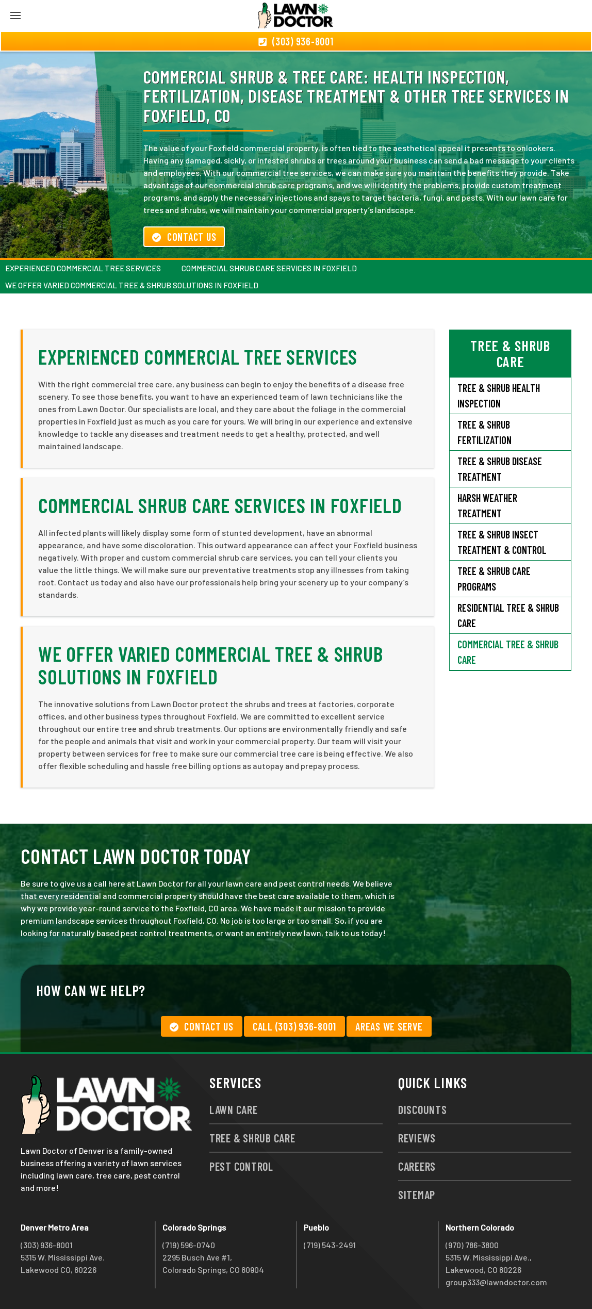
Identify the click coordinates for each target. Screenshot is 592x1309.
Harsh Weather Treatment (487, 505)
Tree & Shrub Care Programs (494, 579)
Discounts (422, 1109)
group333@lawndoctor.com (496, 1282)
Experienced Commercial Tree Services (83, 268)
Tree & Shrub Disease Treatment (499, 469)
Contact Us (184, 237)
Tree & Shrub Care (252, 1137)
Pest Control (241, 1166)
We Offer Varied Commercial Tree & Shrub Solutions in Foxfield (131, 285)
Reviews (417, 1137)
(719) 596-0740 (188, 1245)
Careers (417, 1166)
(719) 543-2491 (330, 1245)
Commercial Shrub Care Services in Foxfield (269, 268)
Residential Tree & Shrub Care (508, 615)
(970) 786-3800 (472, 1245)
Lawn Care (233, 1109)
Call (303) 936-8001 (294, 1026)
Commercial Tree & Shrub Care (507, 652)
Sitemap (416, 1194)
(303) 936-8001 (47, 1245)
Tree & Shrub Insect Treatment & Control (502, 542)
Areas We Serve (389, 1026)
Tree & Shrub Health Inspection (498, 396)
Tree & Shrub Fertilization (484, 432)
